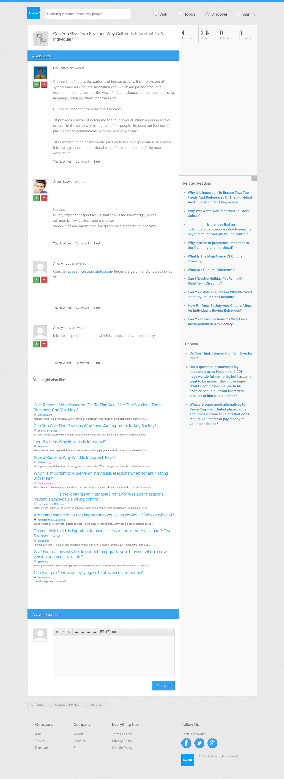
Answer (163, 685)
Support (80, 748)
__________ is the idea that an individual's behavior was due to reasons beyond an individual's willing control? (99, 497)
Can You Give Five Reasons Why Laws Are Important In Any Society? (95, 426)
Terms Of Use (122, 734)
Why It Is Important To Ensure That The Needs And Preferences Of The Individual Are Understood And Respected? (220, 198)
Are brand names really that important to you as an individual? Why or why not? (104, 515)
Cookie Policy (122, 748)
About (78, 734)
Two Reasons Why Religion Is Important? (70, 441)
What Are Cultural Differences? (211, 270)
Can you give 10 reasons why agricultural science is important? (89, 572)
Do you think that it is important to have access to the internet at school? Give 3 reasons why (103, 533)
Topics (186, 14)
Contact (79, 741)
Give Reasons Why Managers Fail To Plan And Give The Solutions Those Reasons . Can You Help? (98, 407)
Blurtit (33, 13)
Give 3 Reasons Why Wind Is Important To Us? (75, 457)
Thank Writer (62, 162)
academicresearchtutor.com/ (90, 271)
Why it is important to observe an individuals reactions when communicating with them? (101, 476)
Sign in (245, 14)
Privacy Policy (122, 741)
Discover (215, 14)
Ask (160, 14)
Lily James (60, 68)
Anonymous (62, 263)
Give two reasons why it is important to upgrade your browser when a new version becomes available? (100, 554)
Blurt (96, 162)
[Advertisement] (106, 291)
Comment (82, 162)
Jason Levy (61, 182)
